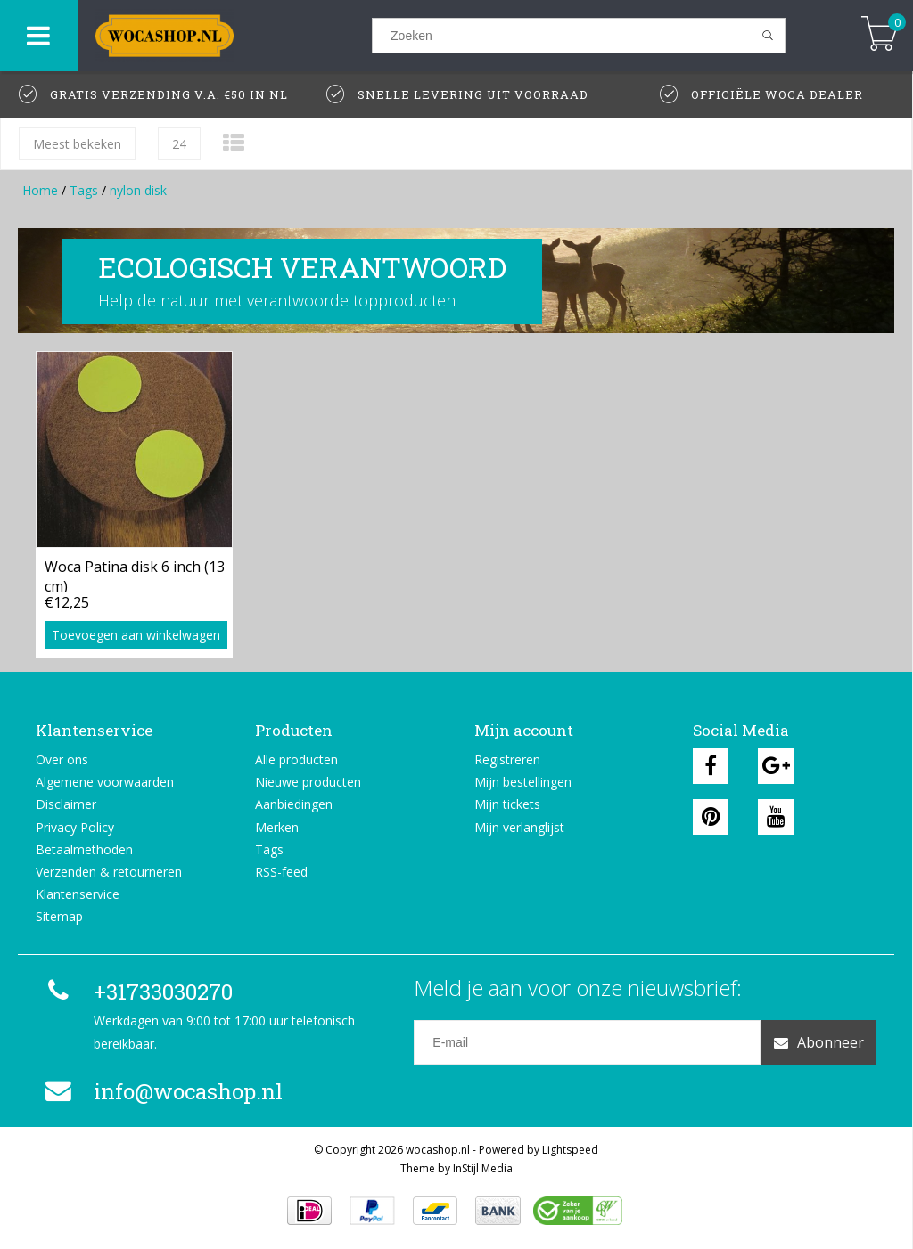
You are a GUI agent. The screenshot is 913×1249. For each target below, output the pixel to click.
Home (40, 190)
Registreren (507, 759)
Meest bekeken (77, 143)
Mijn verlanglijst (519, 827)
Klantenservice (77, 894)
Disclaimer (66, 804)
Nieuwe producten (308, 781)
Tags (84, 190)
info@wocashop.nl (161, 1091)
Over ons (62, 759)
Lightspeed (570, 1149)
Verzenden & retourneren (109, 871)
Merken (277, 827)
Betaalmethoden (84, 849)
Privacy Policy (75, 827)
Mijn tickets (507, 804)
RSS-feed (281, 871)
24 (179, 143)
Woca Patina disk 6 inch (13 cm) (135, 574)
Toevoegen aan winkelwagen (136, 634)
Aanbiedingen (294, 804)
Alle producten (296, 759)
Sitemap (59, 916)
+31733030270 (136, 991)
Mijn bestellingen (523, 781)
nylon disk (138, 190)
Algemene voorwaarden (105, 781)
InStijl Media (483, 1168)
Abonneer (819, 1042)
